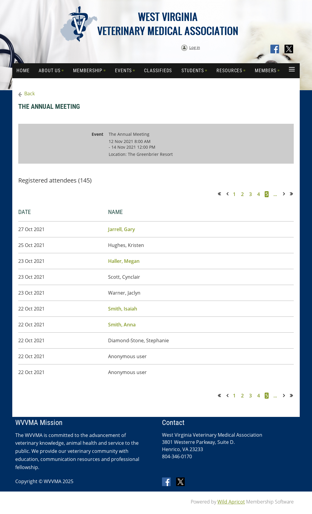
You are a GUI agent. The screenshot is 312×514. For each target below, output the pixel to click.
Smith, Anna (122, 324)
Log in (194, 47)
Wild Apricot (231, 501)
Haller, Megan (124, 261)
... (275, 194)
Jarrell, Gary (121, 229)
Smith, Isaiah (122, 308)
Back (29, 93)
